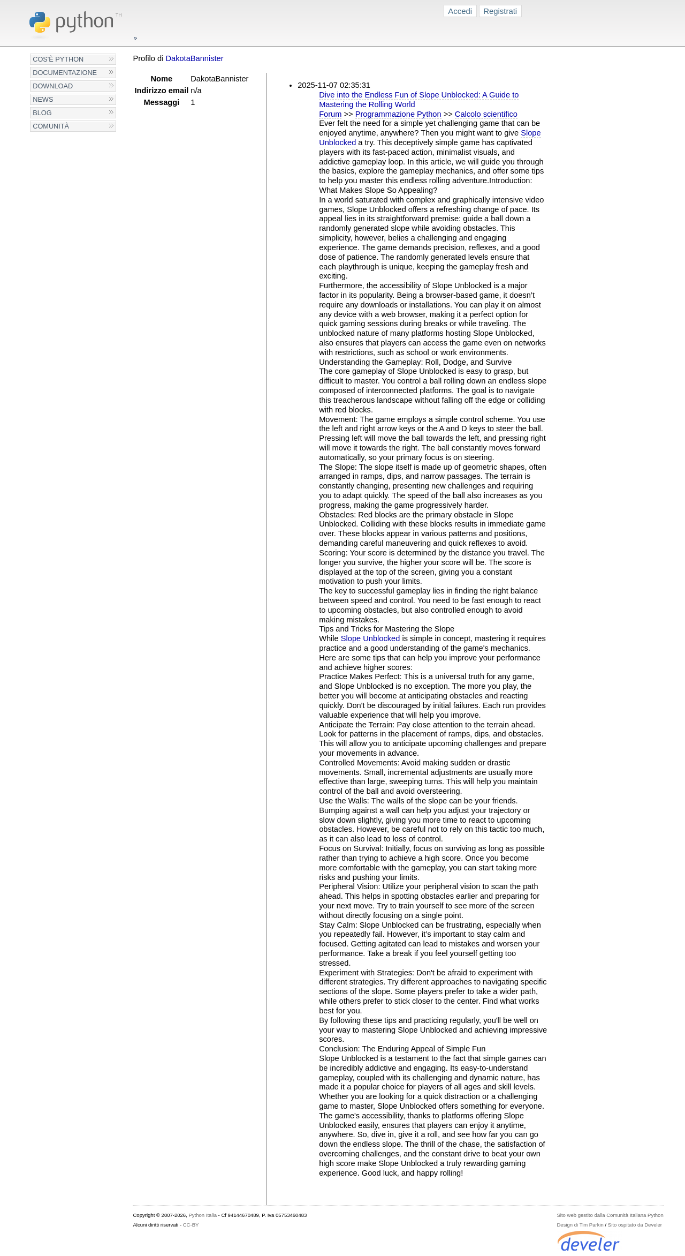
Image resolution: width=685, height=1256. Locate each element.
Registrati (500, 11)
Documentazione (65, 73)
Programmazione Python (398, 114)
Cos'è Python (58, 59)
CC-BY (191, 1225)
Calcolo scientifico (486, 114)
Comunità (51, 126)
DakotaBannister (194, 58)
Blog (42, 113)
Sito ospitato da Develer (635, 1225)
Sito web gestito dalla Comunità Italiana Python (610, 1215)
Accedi (460, 11)
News (43, 99)
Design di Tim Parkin (580, 1225)
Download (53, 86)
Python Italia (202, 1215)
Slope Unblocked (370, 638)
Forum (330, 114)
